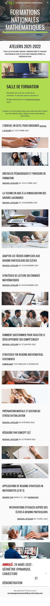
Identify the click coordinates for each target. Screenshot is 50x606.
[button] (2, 2)
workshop (33, 497)
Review (5, 497)
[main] (25, 20)
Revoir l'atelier (10, 183)
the (11, 497)
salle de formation (33, 99)
